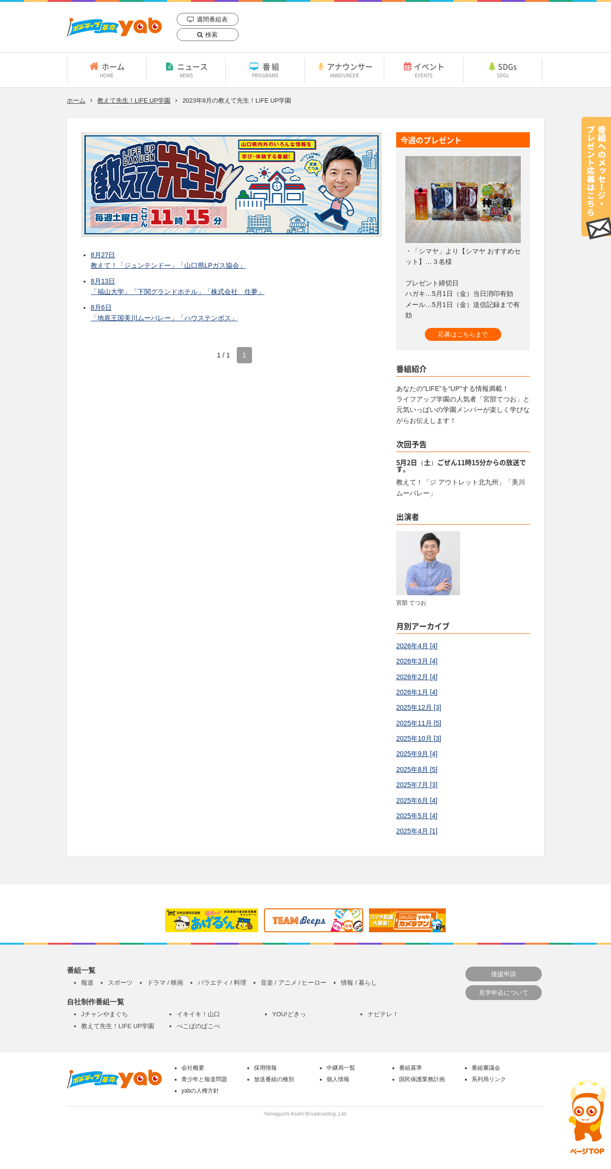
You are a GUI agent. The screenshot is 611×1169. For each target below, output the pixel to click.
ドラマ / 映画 (165, 982)
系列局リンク (489, 1079)
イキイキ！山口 (198, 1014)
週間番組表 (212, 19)
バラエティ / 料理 (222, 982)
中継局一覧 (341, 1067)
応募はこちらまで (463, 334)
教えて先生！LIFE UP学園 (133, 100)
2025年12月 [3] (418, 707)
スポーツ (120, 982)
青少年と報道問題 (204, 1079)
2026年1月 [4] (416, 692)
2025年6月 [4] (416, 800)
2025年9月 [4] (416, 754)
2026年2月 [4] (416, 677)
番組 (265, 70)
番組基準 (410, 1067)
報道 (87, 982)
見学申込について (503, 992)
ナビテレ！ (383, 1014)
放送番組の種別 (274, 1079)
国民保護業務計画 (422, 1079)
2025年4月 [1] (416, 831)
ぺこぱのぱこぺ (198, 1026)
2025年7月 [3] (416, 785)
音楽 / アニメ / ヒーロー (294, 982)
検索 (211, 34)
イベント (423, 70)
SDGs (503, 70)
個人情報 (338, 1079)
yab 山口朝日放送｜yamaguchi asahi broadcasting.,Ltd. (114, 27)
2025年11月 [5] (418, 723)
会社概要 (192, 1067)
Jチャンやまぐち (104, 1014)
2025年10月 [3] (418, 738)
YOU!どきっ (289, 1014)
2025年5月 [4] (416, 816)
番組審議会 (486, 1067)
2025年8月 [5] (416, 769)
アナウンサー (344, 70)
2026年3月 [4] (416, 661)
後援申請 (503, 974)
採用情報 (265, 1067)
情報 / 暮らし (359, 982)
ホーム (106, 70)
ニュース (186, 70)
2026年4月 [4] (416, 646)
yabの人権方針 (200, 1090)
